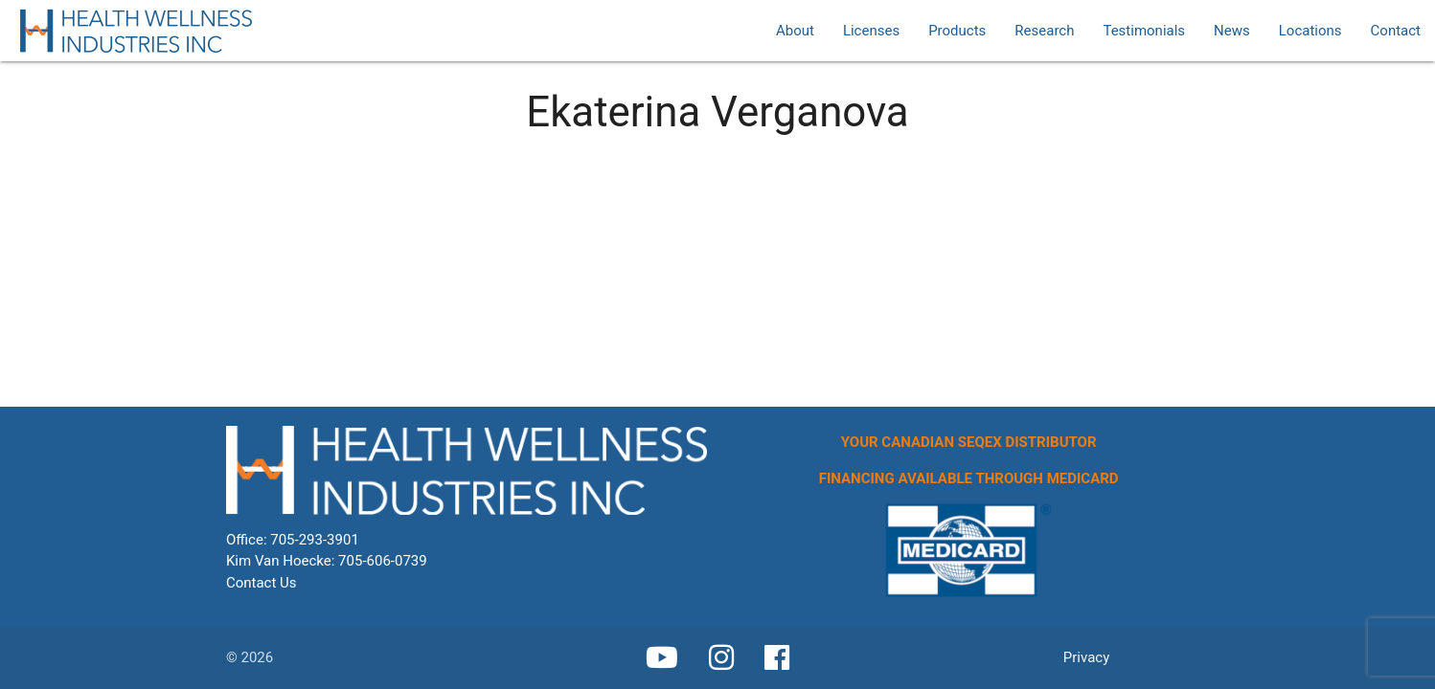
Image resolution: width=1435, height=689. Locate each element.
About (795, 30)
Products (957, 30)
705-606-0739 (382, 560)
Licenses (871, 30)
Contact (1396, 30)
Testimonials (1144, 30)
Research (1044, 30)
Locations (1310, 30)
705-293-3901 (314, 539)
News (1232, 30)
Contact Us (261, 582)
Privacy (1086, 657)
